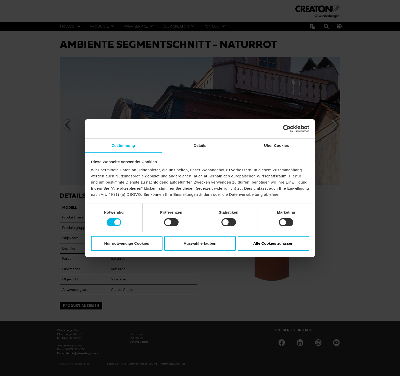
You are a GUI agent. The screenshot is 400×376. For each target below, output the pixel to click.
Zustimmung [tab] (123, 145)
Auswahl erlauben (200, 243)
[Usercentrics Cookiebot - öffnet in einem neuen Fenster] (287, 128)
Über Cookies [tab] (276, 145)
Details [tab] (200, 145)
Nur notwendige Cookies (126, 243)
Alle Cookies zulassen (273, 243)
